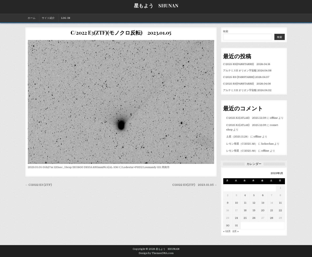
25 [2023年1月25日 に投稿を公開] (245, 217)
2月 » (235, 231)
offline (274, 117)
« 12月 (227, 231)
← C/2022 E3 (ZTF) (38, 184)
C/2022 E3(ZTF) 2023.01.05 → (194, 184)
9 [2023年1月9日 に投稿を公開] (227, 202)
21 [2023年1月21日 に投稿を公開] (271, 210)
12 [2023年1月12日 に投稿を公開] (254, 202)
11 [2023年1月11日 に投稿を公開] (245, 202)
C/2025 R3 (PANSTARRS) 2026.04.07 (246, 77)
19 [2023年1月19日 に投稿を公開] (254, 210)
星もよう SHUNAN (156, 5)
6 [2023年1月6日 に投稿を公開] (263, 195)
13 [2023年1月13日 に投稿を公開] (262, 202)
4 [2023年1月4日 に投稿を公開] (245, 195)
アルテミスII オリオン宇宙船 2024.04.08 (247, 70)
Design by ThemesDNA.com (156, 253)
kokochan (267, 143)
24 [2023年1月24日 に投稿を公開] (236, 217)
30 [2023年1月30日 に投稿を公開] (227, 225)
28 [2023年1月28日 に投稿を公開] (271, 217)
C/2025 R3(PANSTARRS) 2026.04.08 (247, 83)
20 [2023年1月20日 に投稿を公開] (262, 210)
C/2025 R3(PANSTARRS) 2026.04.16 (246, 64)
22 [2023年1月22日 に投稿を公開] (280, 210)
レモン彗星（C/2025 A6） (241, 143)
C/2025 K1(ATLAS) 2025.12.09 (246, 117)
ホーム (31, 18)
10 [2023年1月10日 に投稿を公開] (236, 202)
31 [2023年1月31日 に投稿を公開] (236, 225)
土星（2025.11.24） (238, 136)
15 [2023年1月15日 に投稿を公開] (280, 202)
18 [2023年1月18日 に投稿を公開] (245, 210)
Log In (65, 18)
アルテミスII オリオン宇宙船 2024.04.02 (247, 90)
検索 (225, 31)
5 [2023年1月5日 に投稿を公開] (254, 195)
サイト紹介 (48, 18)
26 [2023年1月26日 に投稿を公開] (253, 217)
